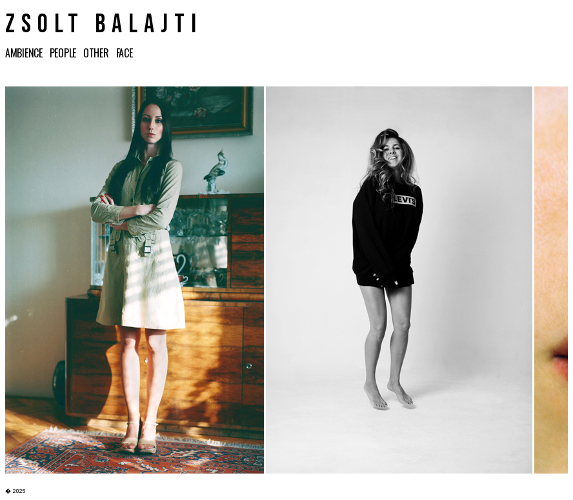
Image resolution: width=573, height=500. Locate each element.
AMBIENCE (27, 53)
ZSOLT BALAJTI (104, 24)
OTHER (98, 53)
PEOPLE (65, 53)
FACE (126, 53)
